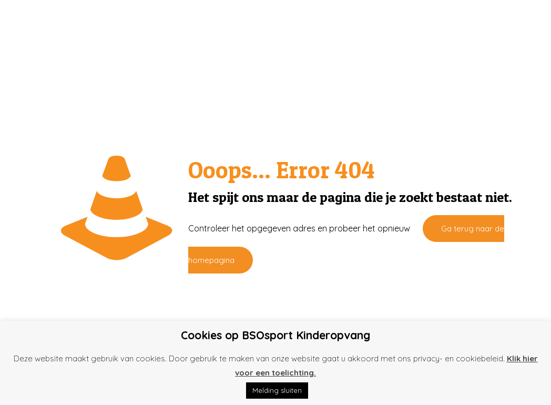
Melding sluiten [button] (277, 390)
